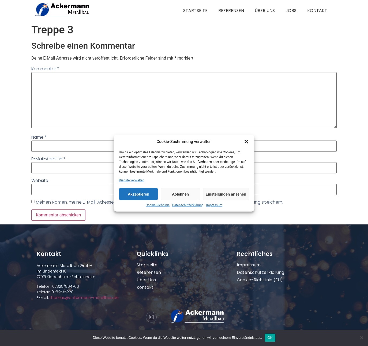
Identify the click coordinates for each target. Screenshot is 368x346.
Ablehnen (180, 194)
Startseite (195, 10)
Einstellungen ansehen (226, 194)
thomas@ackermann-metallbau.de (84, 297)
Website (39, 180)
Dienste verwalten (131, 180)
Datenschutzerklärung (188, 205)
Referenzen (231, 10)
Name (39, 137)
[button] (246, 141)
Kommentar (45, 69)
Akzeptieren (138, 194)
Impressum (214, 205)
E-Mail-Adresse (48, 159)
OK (270, 338)
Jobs (291, 10)
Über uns (265, 10)
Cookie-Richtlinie (158, 205)
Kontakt (317, 10)
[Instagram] (151, 317)
